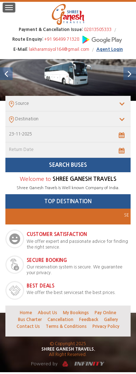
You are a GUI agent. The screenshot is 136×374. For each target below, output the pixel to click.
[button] (6, 73)
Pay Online (105, 313)
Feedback (88, 319)
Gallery (111, 319)
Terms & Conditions (66, 326)
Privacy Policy (105, 326)
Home (26, 313)
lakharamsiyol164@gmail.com (59, 49)
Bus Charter (30, 319)
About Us (47, 313)
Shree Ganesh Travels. (68, 349)
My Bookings (76, 313)
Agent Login (109, 49)
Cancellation (60, 319)
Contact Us (28, 326)
